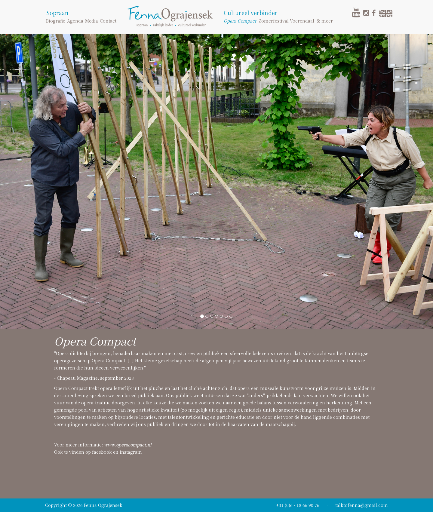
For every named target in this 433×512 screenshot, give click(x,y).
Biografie (55, 21)
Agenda (75, 21)
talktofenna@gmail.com (361, 505)
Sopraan (57, 13)
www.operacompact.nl (128, 445)
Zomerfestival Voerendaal (286, 21)
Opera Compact (240, 21)
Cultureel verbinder (251, 13)
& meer (325, 21)
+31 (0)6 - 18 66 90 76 (297, 505)
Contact (108, 21)
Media (91, 21)
